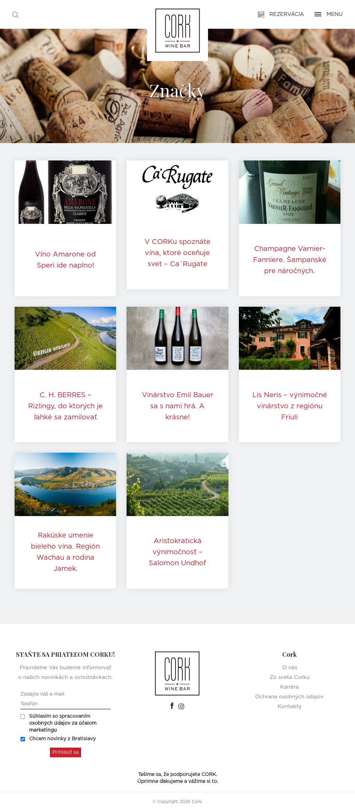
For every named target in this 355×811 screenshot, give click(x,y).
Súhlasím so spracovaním (58, 723)
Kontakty (290, 706)
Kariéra (289, 687)
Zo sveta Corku (290, 677)
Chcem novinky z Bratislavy (58, 738)
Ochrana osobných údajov (289, 696)
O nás (289, 667)
